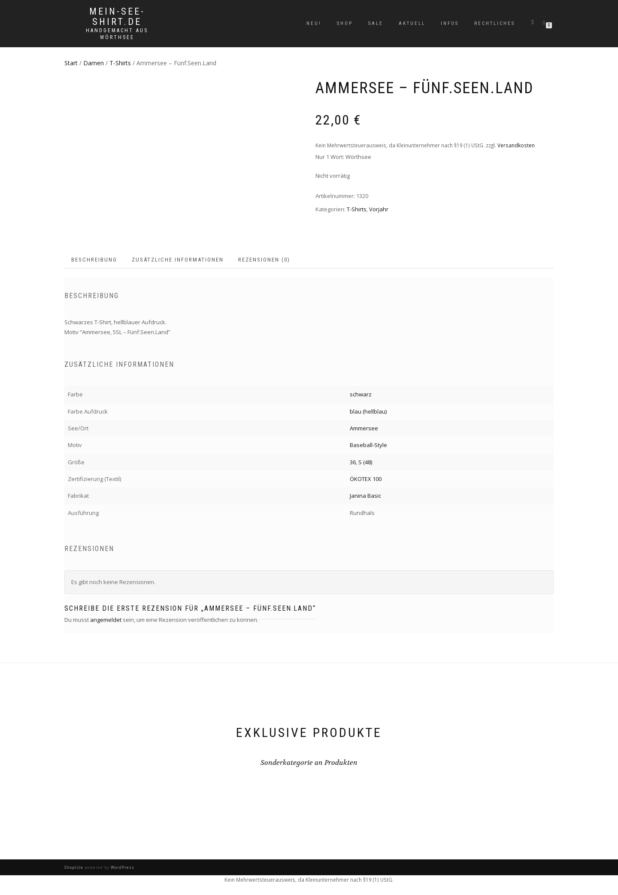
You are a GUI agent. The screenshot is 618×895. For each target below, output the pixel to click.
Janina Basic (365, 495)
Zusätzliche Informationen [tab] (178, 259)
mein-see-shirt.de (117, 16)
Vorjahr (378, 209)
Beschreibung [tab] (94, 259)
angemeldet (105, 620)
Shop (345, 23)
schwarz (361, 394)
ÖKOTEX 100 (366, 479)
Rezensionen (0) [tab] (264, 259)
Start (71, 63)
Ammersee (364, 428)
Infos (450, 23)
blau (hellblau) (368, 411)
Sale (375, 23)
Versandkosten (516, 145)
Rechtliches (494, 23)
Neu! (313, 23)
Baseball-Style (368, 445)
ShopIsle (74, 867)
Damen (93, 63)
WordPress (121, 867)
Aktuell (412, 23)
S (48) (365, 462)
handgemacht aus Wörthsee (117, 33)
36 (353, 462)
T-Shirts (120, 63)
